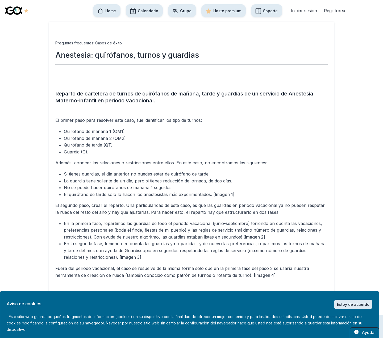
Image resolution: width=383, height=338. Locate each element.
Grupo (182, 11)
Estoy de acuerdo (353, 304)
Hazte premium (223, 11)
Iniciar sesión (304, 10)
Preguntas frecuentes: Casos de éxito (88, 43)
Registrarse (335, 10)
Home (107, 11)
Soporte (267, 11)
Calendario (144, 11)
